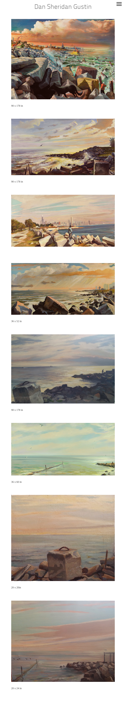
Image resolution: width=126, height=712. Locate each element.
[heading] (63, 7)
